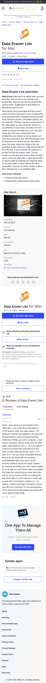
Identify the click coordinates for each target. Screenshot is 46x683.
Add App (5, 617)
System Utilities (15, 22)
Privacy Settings (8, 648)
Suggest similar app (23, 579)
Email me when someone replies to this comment (23, 382)
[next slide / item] (40, 205)
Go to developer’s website (15, 268)
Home (4, 22)
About (4, 611)
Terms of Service (9, 636)
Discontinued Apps (10, 623)
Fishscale (6, 415)
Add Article (6, 630)
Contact (5, 660)
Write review (23, 339)
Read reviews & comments (12, 79)
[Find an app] (10, 8)
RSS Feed (6, 673)
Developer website (30, 85)
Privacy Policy (8, 642)
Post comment (23, 388)
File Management (30, 22)
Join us (39, 1)
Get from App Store (23, 61)
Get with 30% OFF (23, 547)
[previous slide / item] (5, 205)
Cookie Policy (7, 654)
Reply (12, 497)
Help (4, 667)
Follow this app (10, 85)
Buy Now (23, 68)
